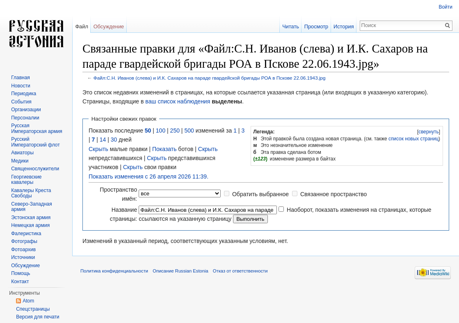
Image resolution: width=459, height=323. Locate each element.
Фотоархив (23, 249)
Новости (20, 86)
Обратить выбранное (260, 194)
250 (175, 130)
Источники (23, 257)
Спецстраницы (33, 309)
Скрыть (98, 149)
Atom (28, 301)
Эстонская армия (30, 217)
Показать (164, 149)
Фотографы (24, 241)
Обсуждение (109, 26)
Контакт (20, 281)
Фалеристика (26, 233)
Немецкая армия (30, 225)
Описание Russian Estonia (180, 270)
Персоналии (25, 118)
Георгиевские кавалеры (26, 180)
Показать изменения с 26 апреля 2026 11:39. (148, 176)
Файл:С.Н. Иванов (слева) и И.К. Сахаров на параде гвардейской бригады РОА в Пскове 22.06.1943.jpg (210, 77)
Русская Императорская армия (36, 128)
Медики (19, 161)
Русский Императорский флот (35, 142)
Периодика (23, 93)
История (343, 26)
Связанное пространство (333, 194)
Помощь (20, 273)
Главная (20, 77)
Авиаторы (22, 153)
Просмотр (316, 26)
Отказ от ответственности (240, 270)
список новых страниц (413, 139)
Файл (81, 26)
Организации (26, 109)
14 (103, 139)
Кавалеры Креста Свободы (31, 193)
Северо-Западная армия (31, 207)
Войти (445, 7)
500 (189, 130)
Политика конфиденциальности (114, 270)
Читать (290, 26)
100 (160, 130)
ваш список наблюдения (177, 101)
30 (114, 139)
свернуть (428, 132)
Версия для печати (37, 317)
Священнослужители (35, 169)
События (21, 102)
